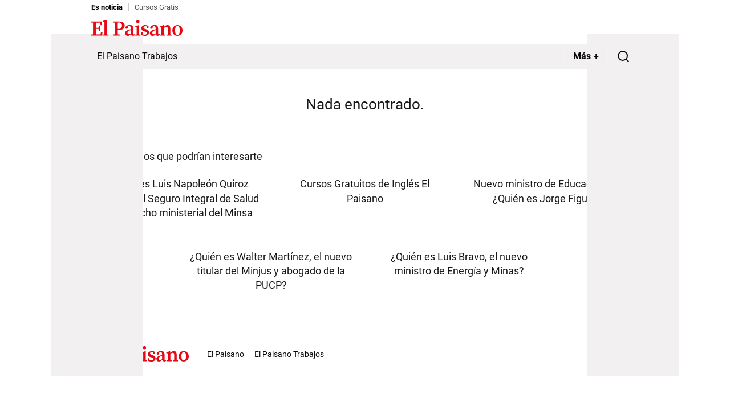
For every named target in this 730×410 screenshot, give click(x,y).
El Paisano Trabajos (137, 56)
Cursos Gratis (157, 7)
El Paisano (225, 354)
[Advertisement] (97, 205)
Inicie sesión (616, 29)
